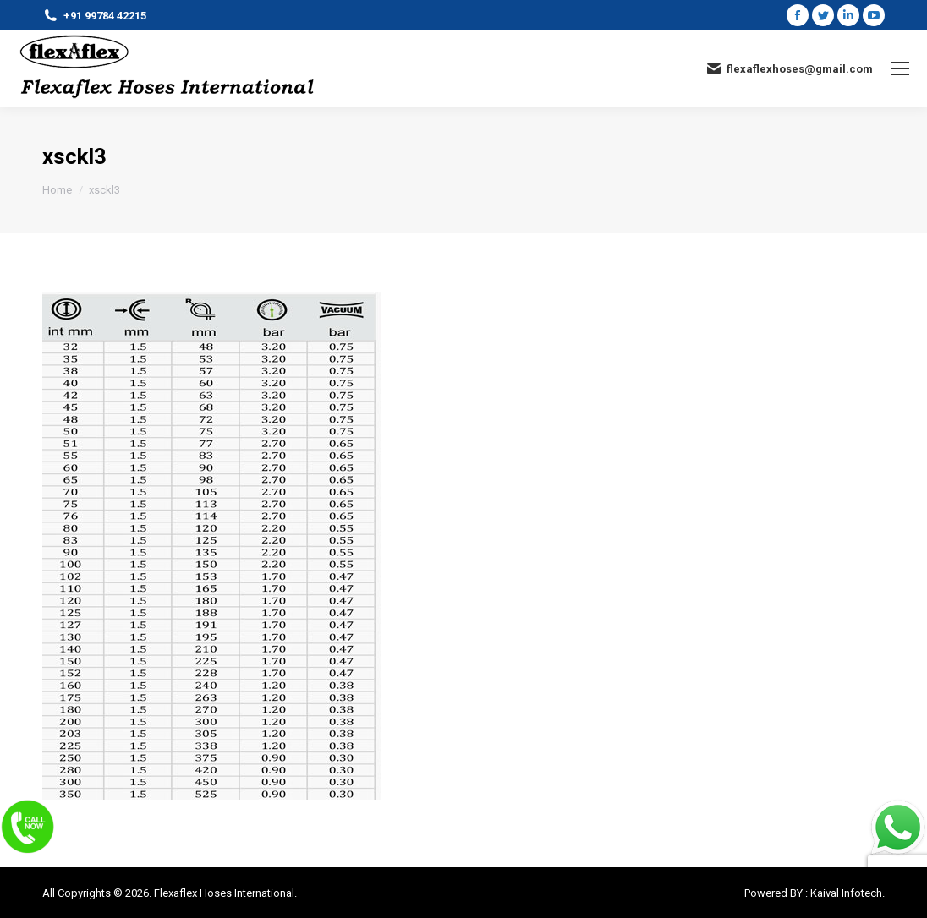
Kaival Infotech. (847, 893)
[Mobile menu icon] (900, 68)
